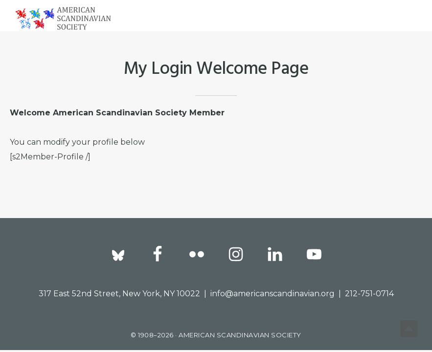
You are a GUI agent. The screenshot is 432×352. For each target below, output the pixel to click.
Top (408, 328)
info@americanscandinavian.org (272, 293)
